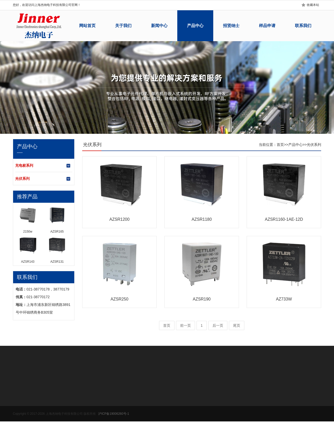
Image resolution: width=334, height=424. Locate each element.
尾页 (236, 325)
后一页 (217, 325)
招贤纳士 (231, 25)
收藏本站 (313, 5)
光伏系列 (43, 178)
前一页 (185, 325)
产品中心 (195, 25)
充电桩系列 (43, 165)
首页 (280, 145)
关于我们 (123, 25)
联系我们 (303, 25)
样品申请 (267, 25)
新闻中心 (159, 25)
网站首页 (87, 25)
